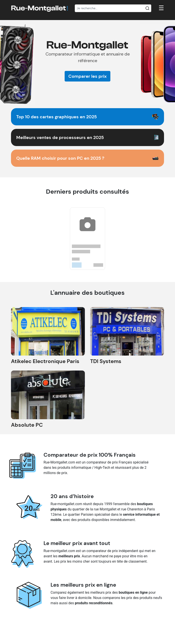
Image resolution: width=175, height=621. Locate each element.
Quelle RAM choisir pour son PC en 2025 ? (60, 158)
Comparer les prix (87, 76)
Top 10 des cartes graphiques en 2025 (56, 117)
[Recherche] (113, 8)
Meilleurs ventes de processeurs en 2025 (60, 137)
